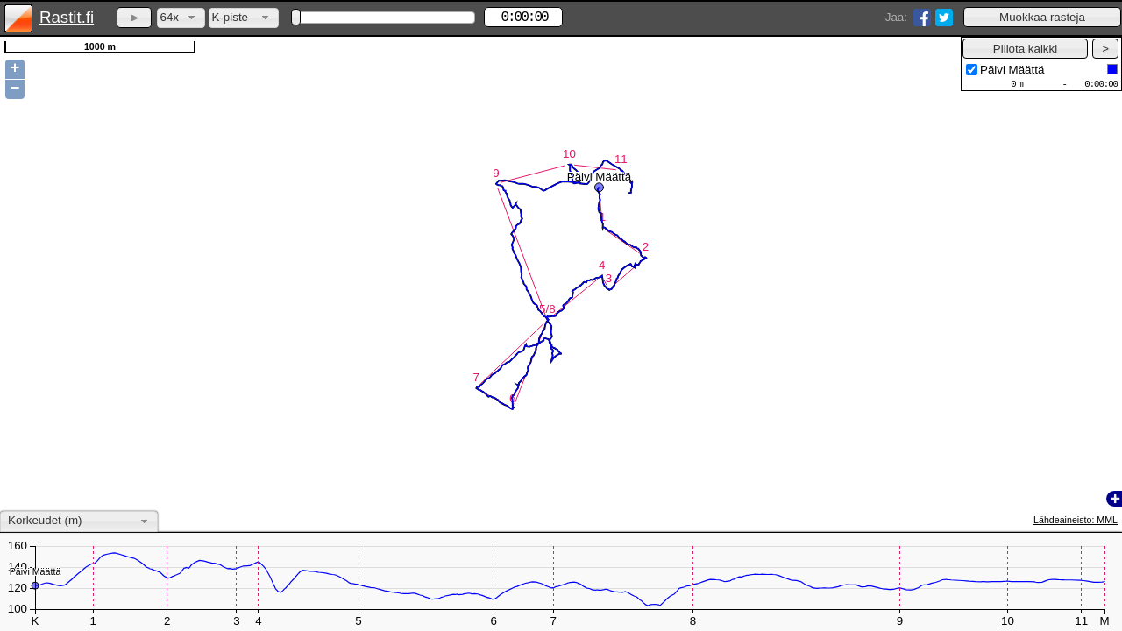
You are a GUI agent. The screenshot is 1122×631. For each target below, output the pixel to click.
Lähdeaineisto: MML (1075, 519)
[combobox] (181, 18)
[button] (1042, 17)
